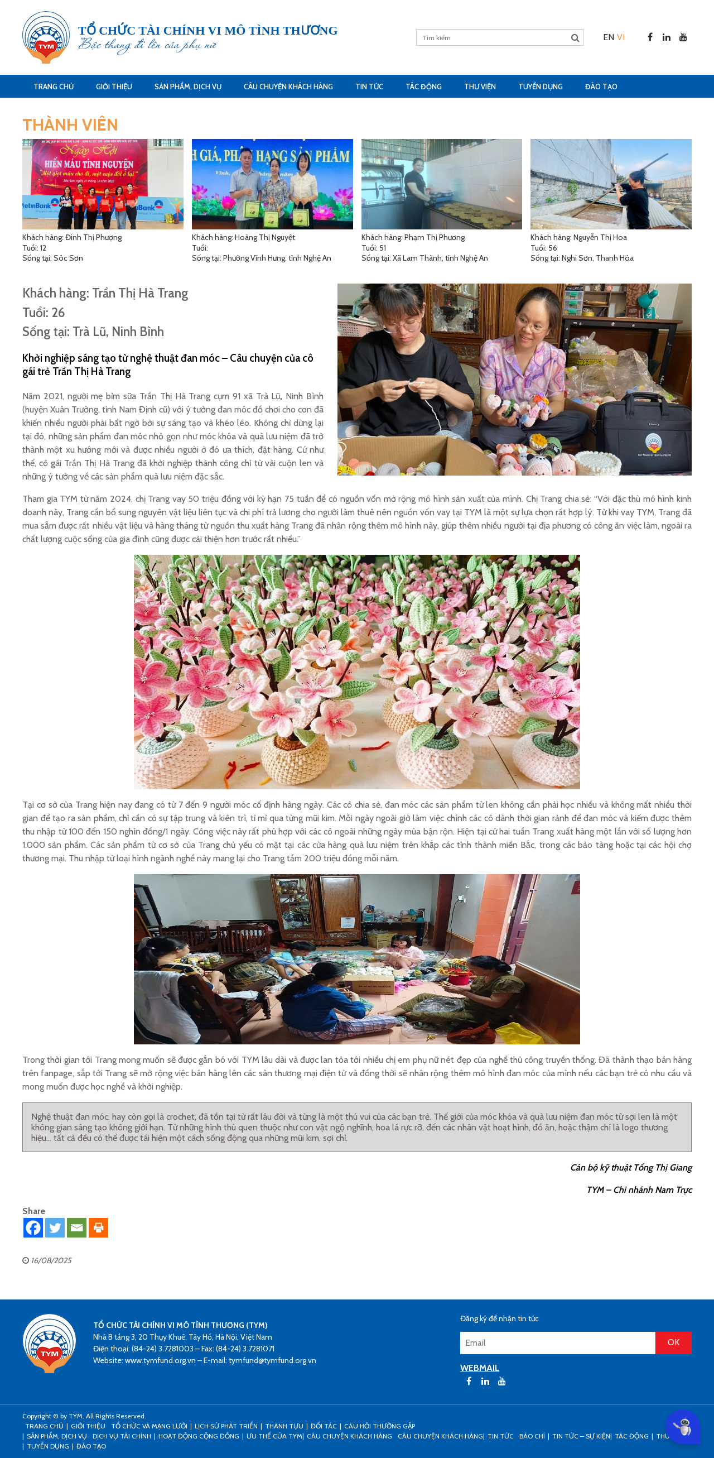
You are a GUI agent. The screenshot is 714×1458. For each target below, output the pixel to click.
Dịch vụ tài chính (122, 1436)
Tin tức (369, 86)
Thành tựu (284, 1426)
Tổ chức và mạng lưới (149, 1426)
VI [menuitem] (621, 37)
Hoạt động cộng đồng (198, 1436)
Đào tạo (601, 86)
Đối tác (324, 1426)
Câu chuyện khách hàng (440, 1436)
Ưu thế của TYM (274, 1436)
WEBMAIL (479, 1368)
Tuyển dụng (540, 86)
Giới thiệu (114, 86)
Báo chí (532, 1436)
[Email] (76, 1228)
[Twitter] (55, 1228)
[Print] (98, 1228)
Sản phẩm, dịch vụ (188, 86)
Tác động (424, 86)
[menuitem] (608, 37)
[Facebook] (33, 1228)
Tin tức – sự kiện (581, 1436)
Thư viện (480, 86)
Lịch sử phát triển (226, 1426)
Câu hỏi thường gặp (379, 1426)
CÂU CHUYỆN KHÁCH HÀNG (288, 86)
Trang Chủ (53, 86)
